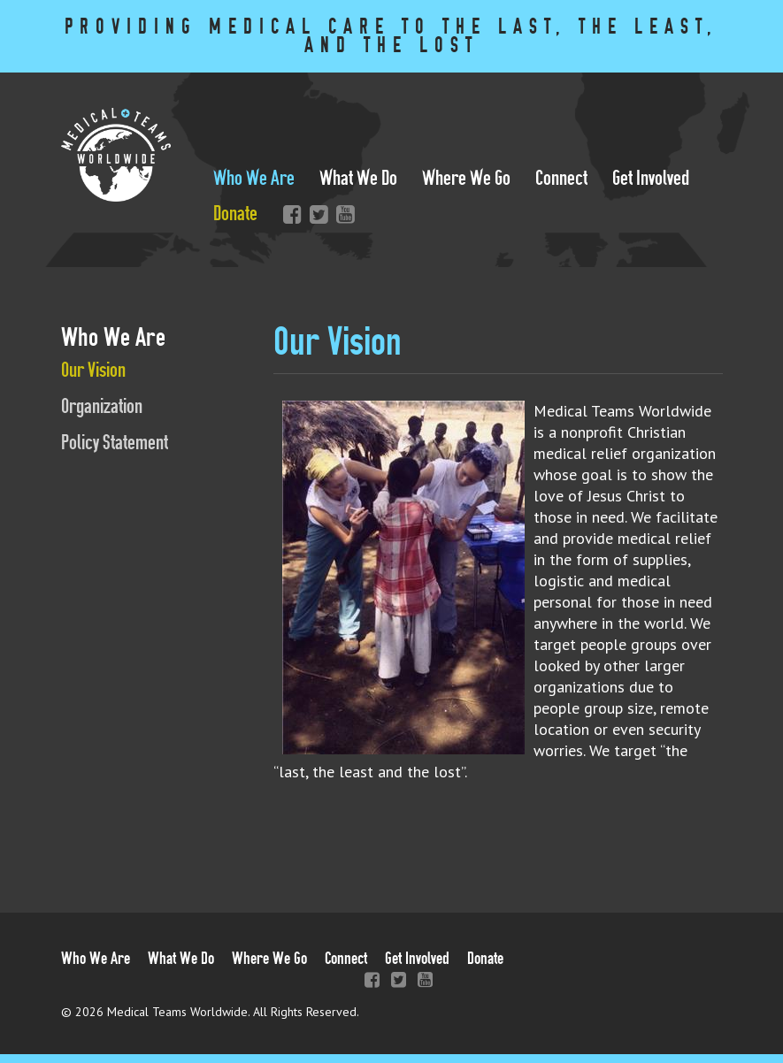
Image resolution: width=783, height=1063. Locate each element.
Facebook (288, 214)
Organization (101, 406)
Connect (561, 178)
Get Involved (650, 178)
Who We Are (254, 178)
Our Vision (93, 370)
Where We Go (466, 178)
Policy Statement (114, 443)
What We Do (358, 178)
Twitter (315, 214)
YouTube (341, 214)
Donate (235, 214)
